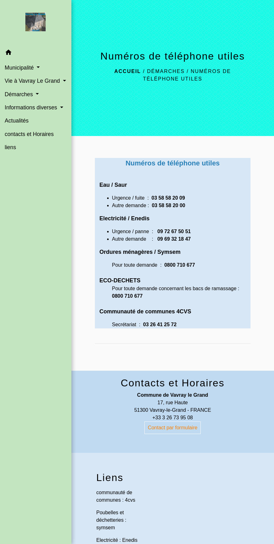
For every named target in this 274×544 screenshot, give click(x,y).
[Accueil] (35, 23)
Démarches (165, 71)
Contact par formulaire (172, 427)
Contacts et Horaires (173, 383)
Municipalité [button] (20, 68)
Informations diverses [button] (32, 107)
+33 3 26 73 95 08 (173, 417)
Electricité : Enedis (117, 540)
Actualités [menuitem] (16, 121)
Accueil (127, 71)
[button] (36, 53)
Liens (110, 477)
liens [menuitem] (10, 147)
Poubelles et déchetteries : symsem (111, 520)
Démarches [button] (19, 94)
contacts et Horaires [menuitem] (29, 134)
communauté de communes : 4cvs (115, 496)
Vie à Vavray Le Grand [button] (33, 81)
